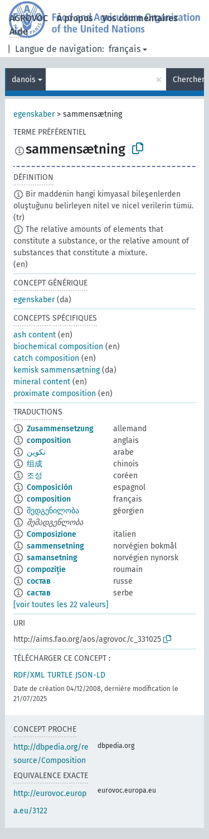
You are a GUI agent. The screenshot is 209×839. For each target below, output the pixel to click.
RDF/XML (29, 675)
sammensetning (55, 546)
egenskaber (34, 114)
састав (39, 593)
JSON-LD (90, 675)
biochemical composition (58, 346)
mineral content (41, 382)
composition (49, 440)
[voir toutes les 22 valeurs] (61, 604)
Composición (49, 487)
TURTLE (59, 675)
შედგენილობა (53, 511)
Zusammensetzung (60, 428)
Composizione (51, 534)
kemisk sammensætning (56, 370)
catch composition (46, 358)
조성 (34, 475)
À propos (75, 18)
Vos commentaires (140, 18)
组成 (34, 464)
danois (24, 79)
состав (39, 581)
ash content (34, 335)
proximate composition (54, 393)
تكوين (36, 452)
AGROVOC (28, 18)
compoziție (46, 569)
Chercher (188, 79)
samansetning (52, 557)
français (124, 49)
